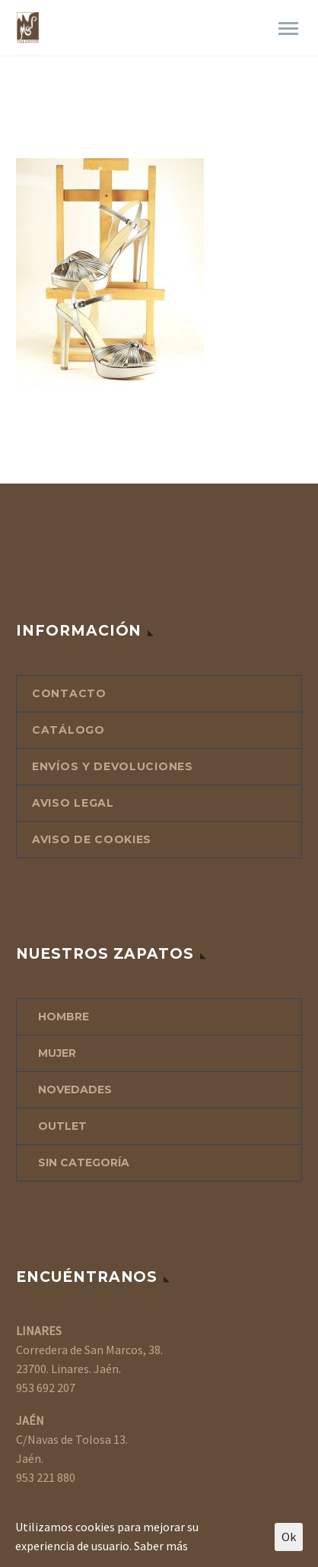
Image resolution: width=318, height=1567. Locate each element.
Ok (288, 1536)
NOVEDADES (75, 1089)
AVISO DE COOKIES (91, 839)
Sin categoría (83, 1162)
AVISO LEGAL (73, 803)
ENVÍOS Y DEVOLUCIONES (112, 766)
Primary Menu (288, 28)
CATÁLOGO (68, 730)
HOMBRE (63, 1016)
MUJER (57, 1053)
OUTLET (62, 1126)
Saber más (161, 1545)
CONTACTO (69, 693)
